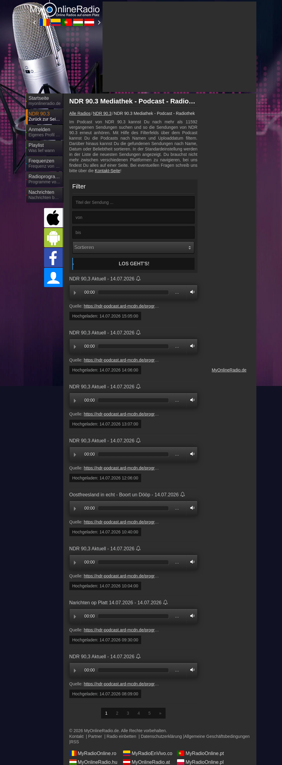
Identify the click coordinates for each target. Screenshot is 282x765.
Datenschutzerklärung (161, 736)
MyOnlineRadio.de (229, 370)
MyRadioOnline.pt (200, 753)
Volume (191, 292)
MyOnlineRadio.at (146, 762)
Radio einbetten (121, 736)
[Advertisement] (179, 47)
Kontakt (76, 736)
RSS (74, 741)
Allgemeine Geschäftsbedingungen (217, 736)
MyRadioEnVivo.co (147, 753)
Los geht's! (134, 263)
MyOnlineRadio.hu (93, 762)
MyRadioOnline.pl (200, 762)
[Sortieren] (133, 247)
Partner (95, 736)
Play (75, 293)
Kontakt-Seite (107, 170)
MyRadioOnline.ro (92, 753)
